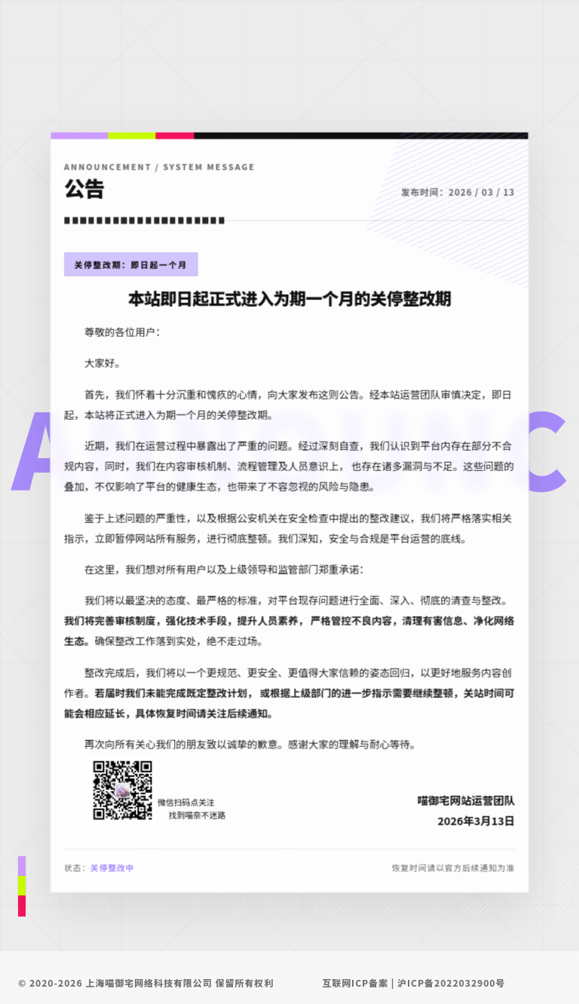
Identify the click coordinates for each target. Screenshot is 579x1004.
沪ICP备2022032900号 (451, 982)
